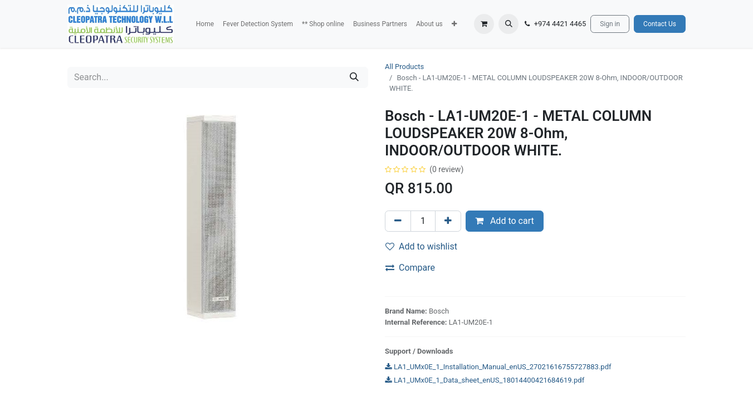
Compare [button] (410, 267)
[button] (454, 23)
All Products (404, 66)
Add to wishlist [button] (421, 246)
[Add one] (448, 221)
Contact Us (659, 24)
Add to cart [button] (504, 221)
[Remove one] (398, 221)
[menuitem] (205, 23)
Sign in (610, 24)
